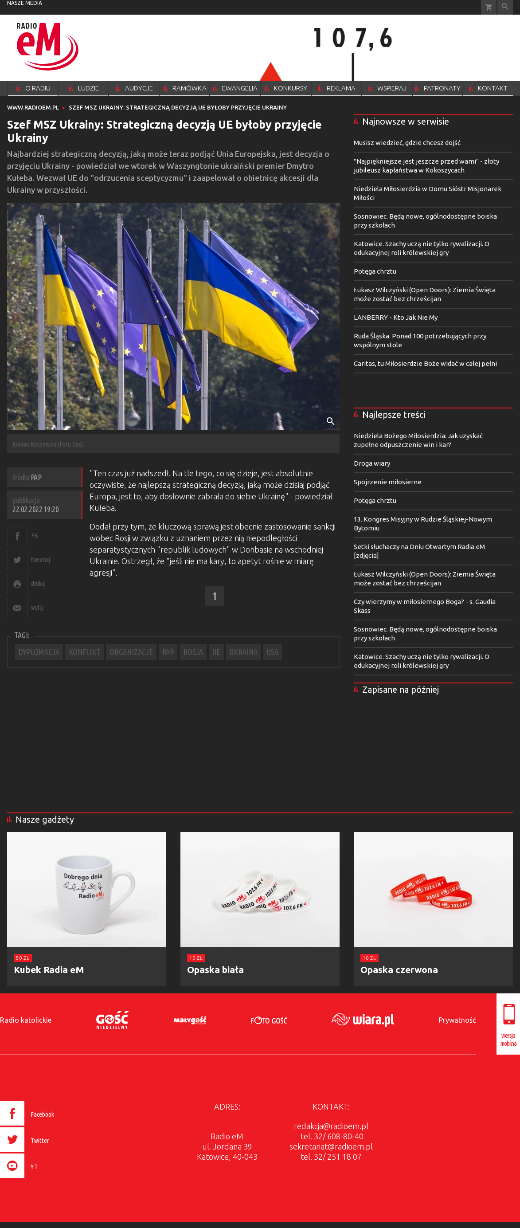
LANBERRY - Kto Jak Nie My (396, 317)
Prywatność (457, 1020)
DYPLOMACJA (39, 651)
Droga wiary (372, 463)
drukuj (38, 583)
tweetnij (40, 559)
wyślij (37, 607)
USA (272, 651)
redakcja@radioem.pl (331, 1126)
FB (34, 535)
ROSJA (193, 651)
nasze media (24, 3)
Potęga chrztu (375, 271)
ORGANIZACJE (131, 651)
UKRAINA (244, 651)
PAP (168, 651)
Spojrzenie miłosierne (388, 482)
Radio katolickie (25, 1020)
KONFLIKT (84, 651)
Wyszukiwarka (505, 7)
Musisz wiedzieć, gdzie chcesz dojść (407, 142)
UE (216, 651)
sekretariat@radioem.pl (331, 1146)
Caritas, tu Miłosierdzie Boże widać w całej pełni (425, 363)
